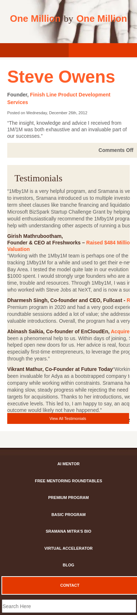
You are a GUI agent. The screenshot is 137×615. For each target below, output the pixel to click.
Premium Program (68, 497)
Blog (68, 565)
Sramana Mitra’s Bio (68, 531)
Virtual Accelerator (68, 548)
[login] (34, 50)
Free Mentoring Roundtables (68, 481)
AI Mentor (68, 464)
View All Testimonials (68, 418)
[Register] (103, 50)
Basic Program (68, 514)
